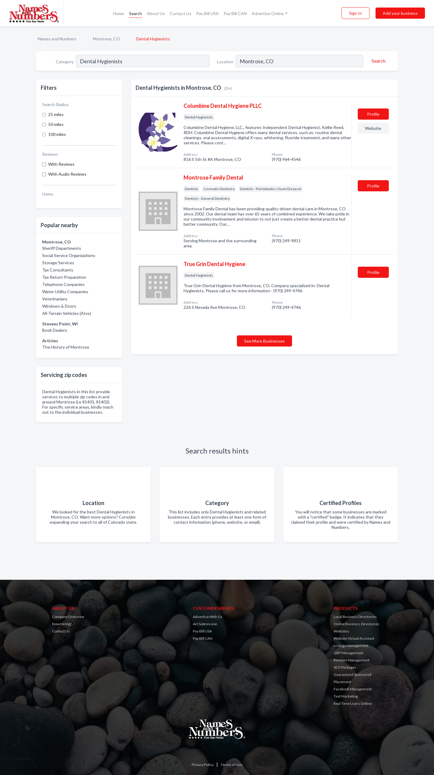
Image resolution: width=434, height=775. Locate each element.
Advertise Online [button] (268, 13)
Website (373, 128)
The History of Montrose (65, 347)
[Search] (377, 61)
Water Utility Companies (65, 291)
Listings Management (351, 645)
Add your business (400, 13)
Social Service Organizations (68, 255)
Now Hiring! (62, 624)
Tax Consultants (57, 269)
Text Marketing (346, 696)
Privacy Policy (203, 764)
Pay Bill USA (207, 13)
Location (225, 61)
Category (65, 61)
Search (135, 13)
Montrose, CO (106, 38)
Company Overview (68, 616)
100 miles (57, 134)
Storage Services (58, 262)
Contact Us (180, 13)
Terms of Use (231, 764)
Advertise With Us (207, 616)
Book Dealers (54, 330)
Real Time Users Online (353, 703)
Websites (341, 631)
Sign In (355, 13)
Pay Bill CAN (235, 13)
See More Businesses (264, 341)
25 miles (56, 114)
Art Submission (205, 624)
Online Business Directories (356, 624)
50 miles (56, 124)
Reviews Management (352, 660)
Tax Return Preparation (64, 277)
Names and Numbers (57, 38)
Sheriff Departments (61, 248)
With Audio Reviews (67, 174)
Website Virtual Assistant (354, 638)
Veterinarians (55, 298)
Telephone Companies (63, 284)
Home (118, 13)
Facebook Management (353, 689)
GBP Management (348, 653)
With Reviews (61, 164)
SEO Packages (345, 667)
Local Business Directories (355, 616)
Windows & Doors (59, 306)
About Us (156, 13)
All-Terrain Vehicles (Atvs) (66, 313)
